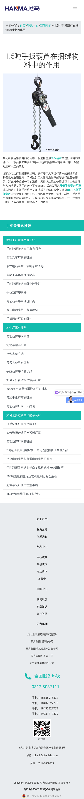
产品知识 (42, 606)
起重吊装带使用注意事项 (22, 485)
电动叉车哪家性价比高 (20, 275)
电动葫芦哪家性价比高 (20, 301)
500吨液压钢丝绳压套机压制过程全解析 (31, 476)
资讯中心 (32, 25)
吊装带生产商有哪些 (19, 397)
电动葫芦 (42, 571)
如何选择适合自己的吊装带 (23, 415)
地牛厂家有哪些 (16, 327)
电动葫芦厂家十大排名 (20, 406)
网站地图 (55, 789)
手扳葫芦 (56, 158)
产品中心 (42, 547)
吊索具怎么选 (15, 354)
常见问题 (42, 613)
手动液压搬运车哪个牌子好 (23, 283)
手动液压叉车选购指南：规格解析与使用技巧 (35, 467)
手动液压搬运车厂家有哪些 (23, 248)
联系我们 (42, 536)
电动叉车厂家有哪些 (19, 257)
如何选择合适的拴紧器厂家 (23, 432)
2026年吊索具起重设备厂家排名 (26, 388)
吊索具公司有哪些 (17, 362)
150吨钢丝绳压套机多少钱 (23, 494)
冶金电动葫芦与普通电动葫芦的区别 (29, 459)
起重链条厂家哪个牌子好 (22, 424)
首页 (23, 25)
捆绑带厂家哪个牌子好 (20, 240)
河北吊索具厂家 (16, 345)
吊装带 (42, 578)
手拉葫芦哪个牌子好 (19, 371)
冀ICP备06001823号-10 (37, 789)
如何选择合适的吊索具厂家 (23, 380)
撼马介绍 (42, 529)
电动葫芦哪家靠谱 (17, 336)
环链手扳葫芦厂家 (70, 185)
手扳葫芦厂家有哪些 (19, 318)
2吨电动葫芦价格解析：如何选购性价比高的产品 (37, 450)
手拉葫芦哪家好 (16, 292)
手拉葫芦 (42, 557)
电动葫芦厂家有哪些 (19, 441)
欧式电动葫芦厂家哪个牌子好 (25, 266)
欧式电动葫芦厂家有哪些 (22, 310)
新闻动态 (45, 25)
